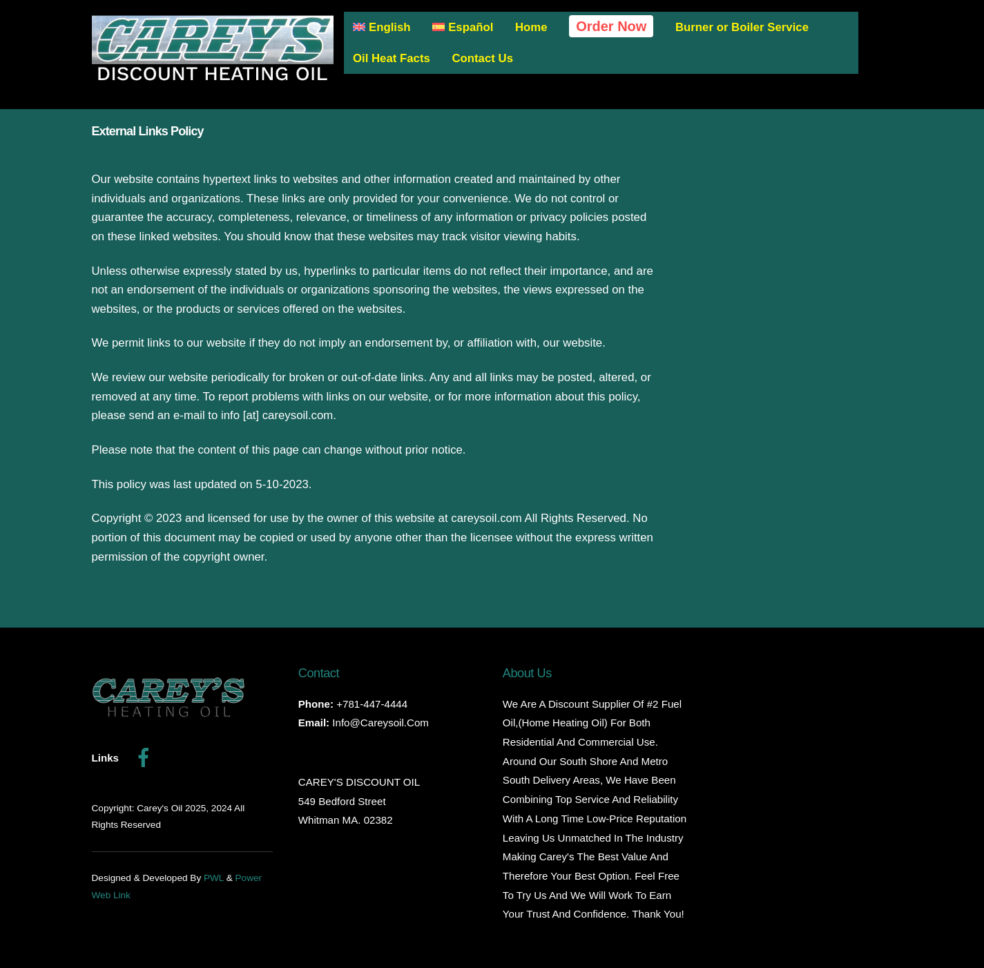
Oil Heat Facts (391, 58)
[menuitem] (382, 27)
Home (531, 27)
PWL (214, 878)
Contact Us (482, 58)
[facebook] (146, 757)
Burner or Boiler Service (742, 27)
